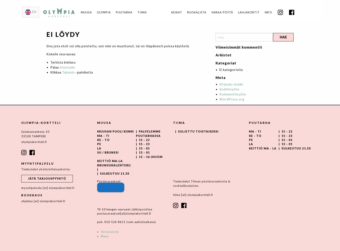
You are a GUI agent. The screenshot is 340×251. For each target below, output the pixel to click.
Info (268, 12)
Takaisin (68, 72)
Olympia (104, 12)
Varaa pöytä (222, 12)
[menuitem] (177, 12)
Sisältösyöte (229, 89)
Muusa (86, 12)
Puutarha (124, 12)
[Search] (244, 37)
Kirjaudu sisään (231, 84)
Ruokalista (196, 12)
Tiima (142, 12)
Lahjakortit (249, 12)
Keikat (176, 12)
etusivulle (67, 67)
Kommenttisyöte (232, 94)
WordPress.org (231, 99)
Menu (105, 236)
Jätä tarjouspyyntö (47, 178)
